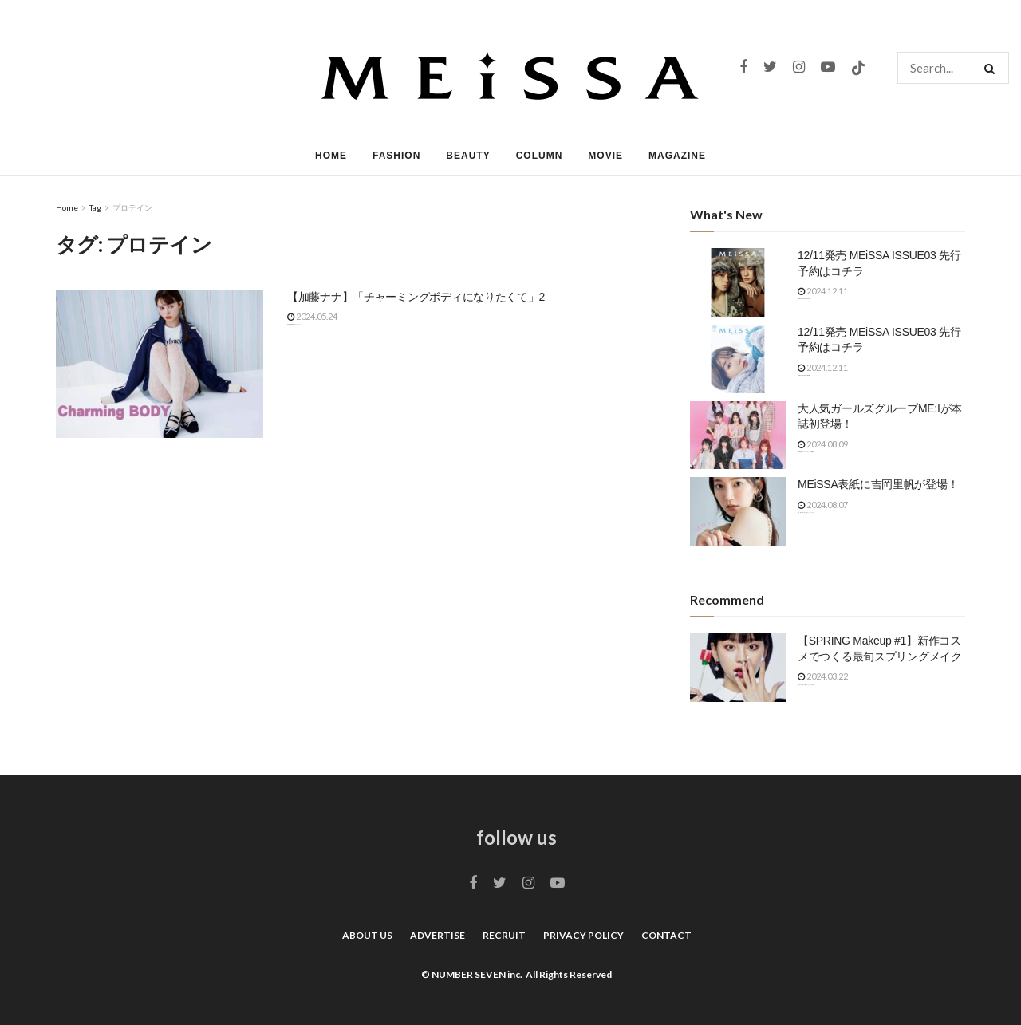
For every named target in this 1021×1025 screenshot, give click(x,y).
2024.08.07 (823, 504)
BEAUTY (468, 155)
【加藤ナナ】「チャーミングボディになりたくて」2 (416, 296)
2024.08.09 (823, 444)
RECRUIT (504, 935)
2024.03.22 (823, 676)
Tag (95, 207)
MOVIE (605, 155)
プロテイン (132, 207)
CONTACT (666, 935)
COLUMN (539, 155)
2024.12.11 (823, 291)
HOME (331, 155)
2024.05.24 (312, 316)
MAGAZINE (677, 155)
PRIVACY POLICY (583, 935)
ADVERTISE (437, 935)
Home (67, 207)
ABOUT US (367, 935)
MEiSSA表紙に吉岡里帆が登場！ (878, 484)
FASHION (396, 155)
